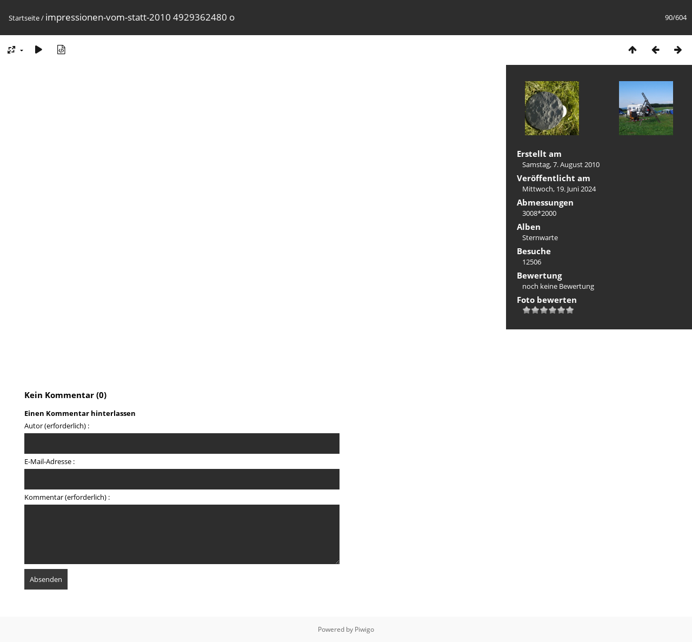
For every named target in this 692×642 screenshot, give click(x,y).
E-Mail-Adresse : (49, 461)
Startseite (24, 18)
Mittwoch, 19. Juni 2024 (559, 189)
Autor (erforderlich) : (56, 426)
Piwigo (364, 629)
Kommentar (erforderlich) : (67, 497)
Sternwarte (540, 237)
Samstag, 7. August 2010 (561, 164)
